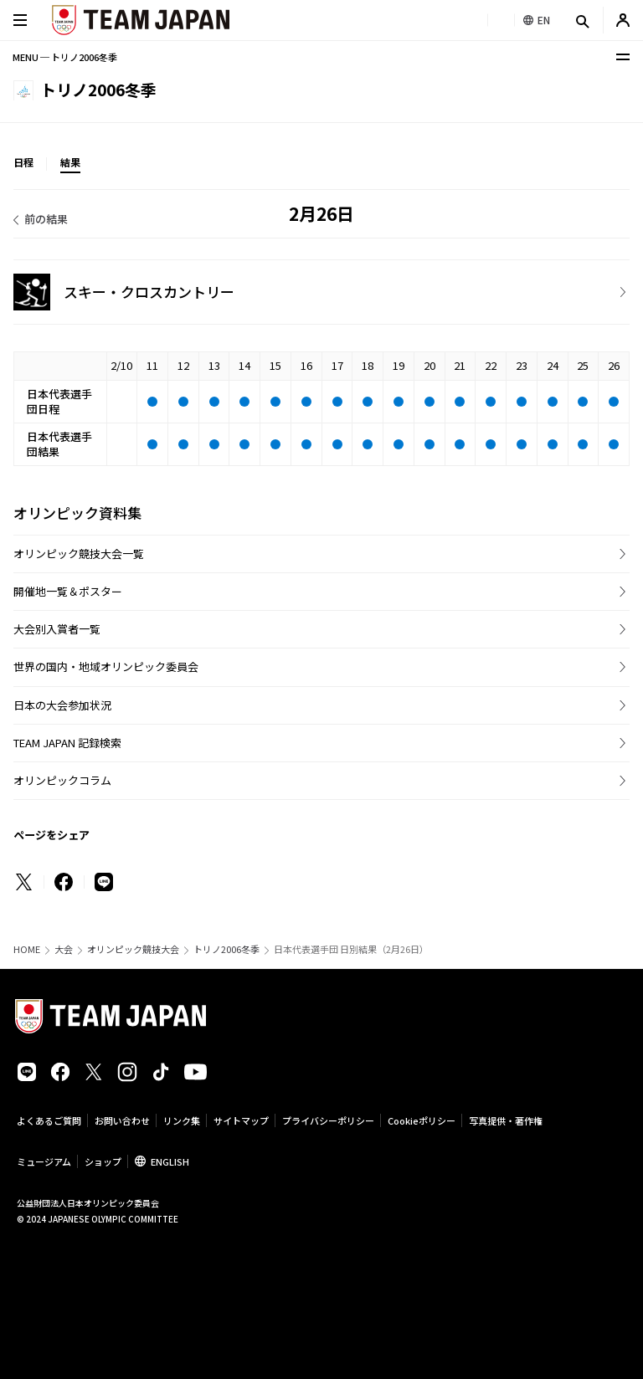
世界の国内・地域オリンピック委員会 (105, 666)
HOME (26, 949)
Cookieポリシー (421, 1120)
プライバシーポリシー (328, 1120)
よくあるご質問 (49, 1120)
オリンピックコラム (62, 780)
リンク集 (181, 1120)
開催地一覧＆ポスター (67, 591)
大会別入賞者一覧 (56, 629)
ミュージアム (44, 1161)
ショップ (103, 1161)
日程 (23, 162)
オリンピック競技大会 (133, 949)
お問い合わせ (122, 1120)
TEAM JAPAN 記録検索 (67, 743)
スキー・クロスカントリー (149, 291)
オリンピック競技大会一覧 (78, 553)
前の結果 (46, 219)
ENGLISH (170, 1161)
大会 (63, 949)
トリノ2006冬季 (226, 949)
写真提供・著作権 (506, 1120)
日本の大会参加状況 (62, 705)
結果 (70, 162)
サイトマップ (241, 1120)
